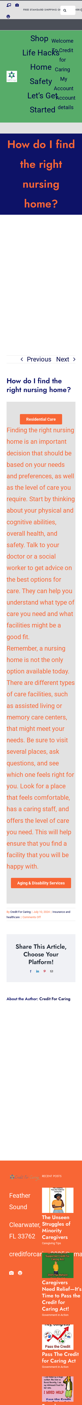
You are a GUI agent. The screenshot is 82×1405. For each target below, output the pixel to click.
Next (62, 359)
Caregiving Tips (51, 1243)
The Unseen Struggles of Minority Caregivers (56, 1227)
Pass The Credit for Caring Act (60, 1357)
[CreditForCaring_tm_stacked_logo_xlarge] (12, 74)
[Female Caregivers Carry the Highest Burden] (57, 1389)
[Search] (65, 10)
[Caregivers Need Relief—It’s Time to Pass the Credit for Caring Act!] (57, 1265)
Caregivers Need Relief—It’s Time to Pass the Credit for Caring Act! (62, 1295)
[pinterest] (17, 5)
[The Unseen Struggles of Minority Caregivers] (57, 1200)
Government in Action (55, 1315)
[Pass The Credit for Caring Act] (57, 1337)
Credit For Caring (20, 911)
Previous (39, 359)
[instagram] (9, 5)
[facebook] (8, 16)
